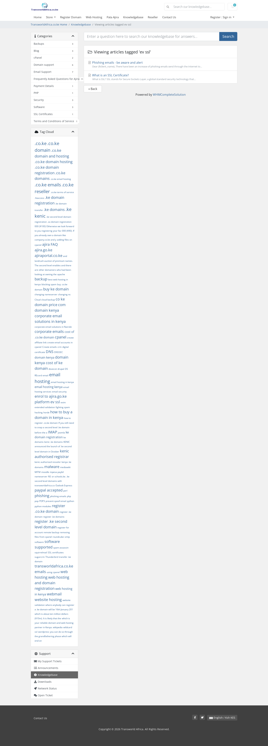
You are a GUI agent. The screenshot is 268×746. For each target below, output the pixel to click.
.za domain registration (59, 221)
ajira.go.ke (43, 249)
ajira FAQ (50, 244)
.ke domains (54, 209)
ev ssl (55, 401)
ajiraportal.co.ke (48, 255)
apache (61, 274)
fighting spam (63, 407)
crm (60, 347)
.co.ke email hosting (60, 179)
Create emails (49, 347)
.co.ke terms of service (62, 192)
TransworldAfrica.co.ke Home (49, 24)
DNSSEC (58, 352)
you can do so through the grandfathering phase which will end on (54, 636)
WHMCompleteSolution (169, 95)
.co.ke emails (48, 185)
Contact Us (169, 17)
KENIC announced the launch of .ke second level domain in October (53, 446)
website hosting (48, 599)
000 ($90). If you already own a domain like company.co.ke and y (54, 235)
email (45, 375)
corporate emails (49, 331)
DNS (49, 351)
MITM (38, 472)
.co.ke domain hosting (54, 161)
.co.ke (41, 143)
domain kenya (44, 357)
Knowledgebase (133, 17)
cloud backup (48, 299)
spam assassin (60, 547)
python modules (43, 506)
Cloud (38, 299)
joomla (61, 432)
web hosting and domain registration (52, 583)
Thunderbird (51, 557)
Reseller (153, 17)
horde (46, 412)
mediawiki (65, 467)
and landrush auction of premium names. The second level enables (54, 261)
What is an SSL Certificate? (160, 77)
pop (37, 501)
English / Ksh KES (222, 717)
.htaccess (39, 198)
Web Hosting (94, 17)
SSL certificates (56, 552)
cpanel (60, 337)
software (39, 542)
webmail (54, 594)
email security (59, 391)
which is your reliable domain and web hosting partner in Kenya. (54, 623)
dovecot (53, 368)
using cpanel (53, 572)
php (69, 496)
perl (65, 490)
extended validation (45, 407)
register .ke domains (53, 516)
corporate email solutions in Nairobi (53, 326)
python (70, 501)
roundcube (58, 536)
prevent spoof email (56, 501)
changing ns (64, 294)
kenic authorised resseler (48, 462)
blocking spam (49, 284)
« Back (92, 89)
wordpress (43, 631)
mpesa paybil (57, 472)
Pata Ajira (113, 17)
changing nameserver (46, 294)
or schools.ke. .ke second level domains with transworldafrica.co (52, 481)
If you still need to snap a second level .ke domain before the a (54, 427)
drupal (61, 368)
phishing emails (58, 496)
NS (49, 476)
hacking (39, 412)
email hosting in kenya (62, 382)
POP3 (42, 501)
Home (38, 17)
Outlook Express (63, 485)
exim (63, 402)
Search (228, 36)
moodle (45, 472)
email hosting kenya (49, 387)
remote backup (51, 532)
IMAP (52, 432)
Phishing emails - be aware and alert (160, 64)
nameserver (41, 476)
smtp (67, 536)
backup (41, 278)
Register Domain (70, 17)
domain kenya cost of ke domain (51, 363)
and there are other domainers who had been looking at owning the (53, 270)
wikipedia (58, 627)
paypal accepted (49, 490)
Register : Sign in (221, 17)
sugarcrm (40, 557)
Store (49, 17)
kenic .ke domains (53, 441)
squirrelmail (41, 552)
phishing (42, 495)
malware (51, 466)
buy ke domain (56, 289)
